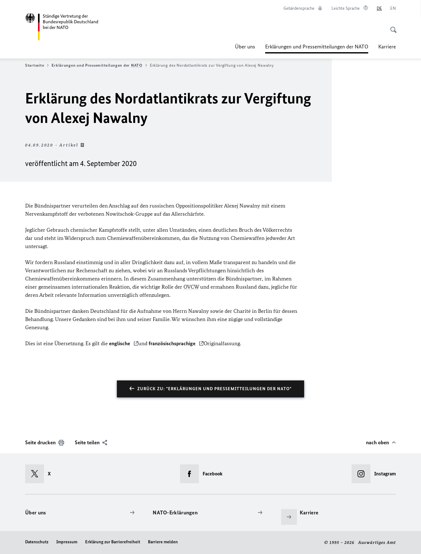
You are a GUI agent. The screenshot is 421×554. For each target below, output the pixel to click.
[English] (393, 8)
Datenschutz (36, 542)
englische (120, 343)
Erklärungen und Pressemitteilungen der (99, 65)
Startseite (37, 65)
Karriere (387, 46)
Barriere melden (163, 542)
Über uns (245, 46)
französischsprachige (173, 343)
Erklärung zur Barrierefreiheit (112, 542)
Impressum (66, 542)
